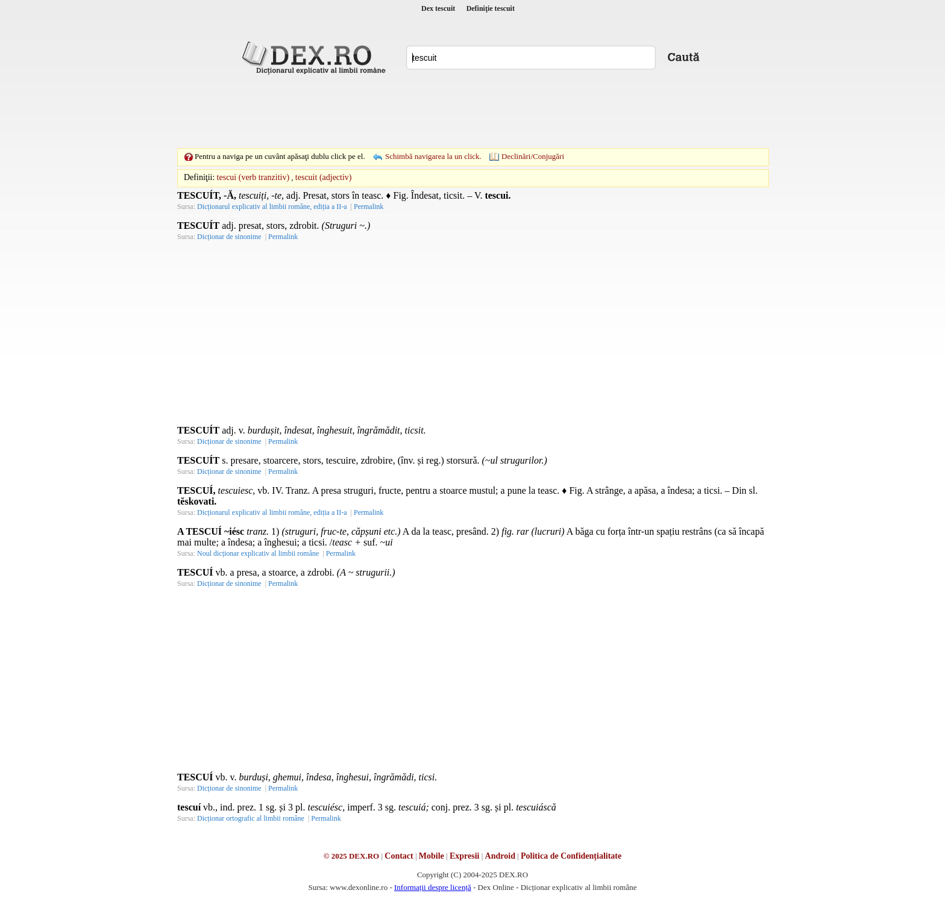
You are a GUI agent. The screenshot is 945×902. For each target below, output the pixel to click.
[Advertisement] (472, 111)
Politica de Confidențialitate (571, 855)
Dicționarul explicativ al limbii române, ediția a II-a (272, 206)
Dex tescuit (438, 8)
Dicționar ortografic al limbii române (250, 818)
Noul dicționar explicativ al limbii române (258, 553)
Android (500, 855)
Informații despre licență (432, 887)
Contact (399, 855)
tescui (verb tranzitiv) (253, 177)
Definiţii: (199, 177)
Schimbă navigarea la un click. (433, 156)
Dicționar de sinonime (229, 236)
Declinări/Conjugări (532, 156)
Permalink (368, 206)
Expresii (465, 855)
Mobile (431, 855)
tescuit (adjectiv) (323, 177)
